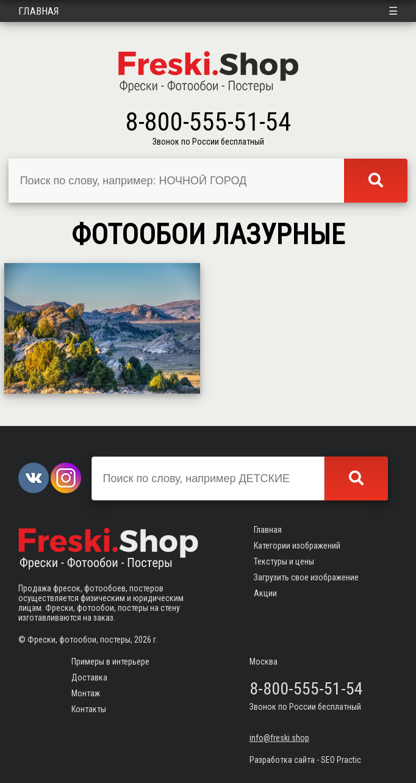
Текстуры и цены (284, 561)
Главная (38, 11)
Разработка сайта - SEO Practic (305, 760)
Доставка (89, 677)
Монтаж (85, 693)
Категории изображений (297, 545)
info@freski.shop (279, 738)
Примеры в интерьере (110, 661)
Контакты (88, 709)
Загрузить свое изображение (306, 577)
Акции (265, 593)
